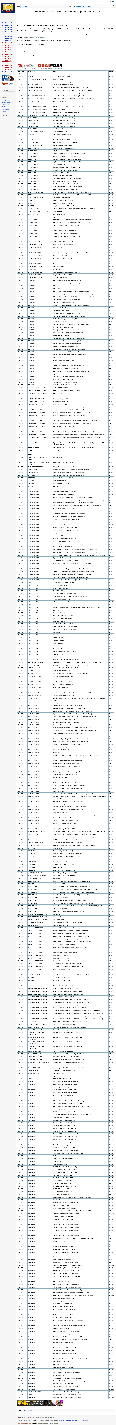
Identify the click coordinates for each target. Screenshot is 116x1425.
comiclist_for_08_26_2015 (30, 1410)
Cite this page (5, 111)
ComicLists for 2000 (7, 60)
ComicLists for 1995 (7, 72)
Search (4, 74)
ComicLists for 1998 (7, 65)
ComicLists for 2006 (7, 47)
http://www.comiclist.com (38, 37)
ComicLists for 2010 (7, 38)
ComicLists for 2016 (7, 25)
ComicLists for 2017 (7, 23)
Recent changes (6, 102)
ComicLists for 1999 (7, 63)
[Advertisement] (53, 19)
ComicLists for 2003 (7, 54)
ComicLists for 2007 (7, 45)
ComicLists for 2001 (7, 58)
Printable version (6, 93)
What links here (6, 100)
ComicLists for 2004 (7, 52)
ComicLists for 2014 (7, 29)
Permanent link (6, 109)
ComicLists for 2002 (7, 56)
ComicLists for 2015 (7, 27)
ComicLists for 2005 (7, 49)
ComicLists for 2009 (7, 40)
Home (3, 21)
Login (113, 1)
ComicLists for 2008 (7, 43)
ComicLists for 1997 (7, 67)
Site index (4, 107)
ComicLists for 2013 (7, 32)
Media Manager (6, 104)
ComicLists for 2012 (7, 34)
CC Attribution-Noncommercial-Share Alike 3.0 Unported (75, 1420)
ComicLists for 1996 (7, 69)
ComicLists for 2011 (7, 36)
